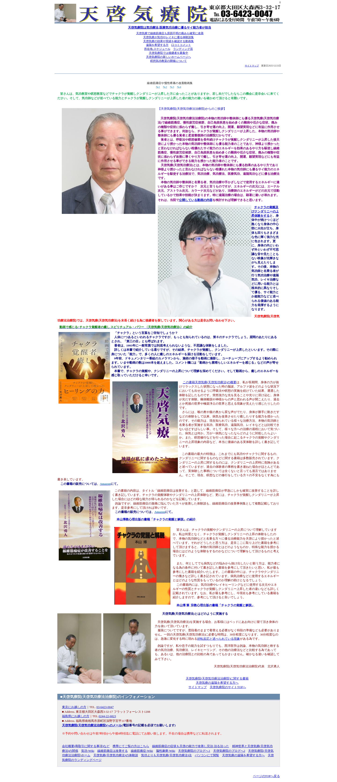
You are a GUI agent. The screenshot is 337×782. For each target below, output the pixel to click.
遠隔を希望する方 (157, 45)
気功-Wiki (87, 751)
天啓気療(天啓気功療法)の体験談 (115, 755)
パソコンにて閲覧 (207, 755)
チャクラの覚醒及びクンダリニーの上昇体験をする (265, 211)
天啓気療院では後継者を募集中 (168, 53)
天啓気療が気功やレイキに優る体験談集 (168, 37)
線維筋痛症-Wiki (142, 751)
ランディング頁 (183, 49)
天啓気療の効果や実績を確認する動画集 (168, 41)
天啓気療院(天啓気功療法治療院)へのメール (92, 725)
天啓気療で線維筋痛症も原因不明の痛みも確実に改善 (170, 33)
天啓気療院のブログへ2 (229, 751)
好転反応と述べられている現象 (218, 638)
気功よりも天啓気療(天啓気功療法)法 (166, 755)
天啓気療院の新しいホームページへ (168, 56)
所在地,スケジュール (157, 49)
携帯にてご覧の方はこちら (131, 746)
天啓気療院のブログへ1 (194, 751)
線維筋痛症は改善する (112, 751)
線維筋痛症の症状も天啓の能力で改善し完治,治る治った (190, 746)
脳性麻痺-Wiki (165, 751)
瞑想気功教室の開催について (168, 60)
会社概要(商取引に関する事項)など (86, 746)
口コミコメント (181, 45)
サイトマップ (252, 65)
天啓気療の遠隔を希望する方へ (217, 682)
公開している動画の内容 (195, 200)
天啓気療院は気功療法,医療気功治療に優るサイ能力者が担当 (169, 27)
